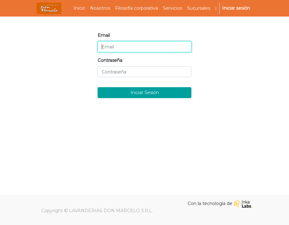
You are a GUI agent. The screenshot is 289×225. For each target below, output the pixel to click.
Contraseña (110, 60)
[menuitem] (79, 8)
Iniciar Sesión (144, 92)
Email (104, 35)
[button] (216, 8)
